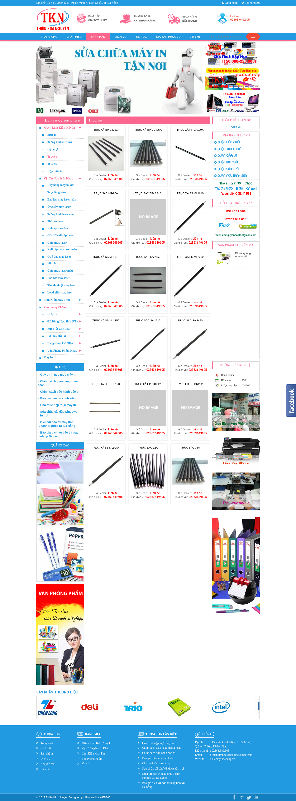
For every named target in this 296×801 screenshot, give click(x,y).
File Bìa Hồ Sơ (56, 336)
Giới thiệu (74, 37)
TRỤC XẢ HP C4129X (190, 129)
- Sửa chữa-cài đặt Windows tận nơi (57, 413)
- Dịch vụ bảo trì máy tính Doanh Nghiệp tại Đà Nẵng (56, 423)
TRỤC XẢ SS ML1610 (190, 193)
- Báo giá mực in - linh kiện (57, 398)
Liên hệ (195, 37)
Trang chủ (49, 37)
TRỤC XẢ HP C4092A (105, 129)
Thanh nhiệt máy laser (61, 285)
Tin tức (141, 37)
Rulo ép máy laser (58, 228)
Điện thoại (201, 750)
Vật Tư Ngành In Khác (58, 178)
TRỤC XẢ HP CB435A (148, 129)
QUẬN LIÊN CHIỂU (227, 142)
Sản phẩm (98, 37)
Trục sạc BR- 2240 (148, 193)
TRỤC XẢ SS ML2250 (190, 256)
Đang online (227, 374)
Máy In (48, 357)
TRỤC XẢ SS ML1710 (105, 256)
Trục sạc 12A (148, 447)
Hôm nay (226, 380)
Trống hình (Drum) (59, 142)
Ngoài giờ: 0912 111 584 (236, 193)
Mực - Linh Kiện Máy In (59, 127)
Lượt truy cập (229, 385)
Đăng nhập (230, 2)
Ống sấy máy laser (59, 206)
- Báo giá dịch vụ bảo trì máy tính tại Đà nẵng (58, 434)
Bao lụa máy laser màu (61, 199)
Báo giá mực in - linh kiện (157, 758)
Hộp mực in (54, 171)
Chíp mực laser (57, 242)
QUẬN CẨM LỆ (225, 155)
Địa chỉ (199, 742)
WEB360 (105, 797)
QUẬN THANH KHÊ (227, 149)
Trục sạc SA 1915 (147, 320)
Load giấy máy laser (60, 292)
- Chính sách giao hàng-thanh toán (59, 383)
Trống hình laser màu (61, 214)
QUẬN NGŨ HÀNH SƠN (230, 175)
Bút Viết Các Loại (58, 328)
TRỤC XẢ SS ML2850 (105, 320)
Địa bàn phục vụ (168, 37)
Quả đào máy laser (59, 256)
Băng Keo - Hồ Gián (60, 343)
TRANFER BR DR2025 (190, 384)
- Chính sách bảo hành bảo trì (59, 391)
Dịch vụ (120, 37)
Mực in (52, 134)
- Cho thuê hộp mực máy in (57, 405)
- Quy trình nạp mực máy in (57, 374)
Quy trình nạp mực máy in (158, 743)
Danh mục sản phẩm (62, 120)
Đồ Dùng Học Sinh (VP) (62, 321)
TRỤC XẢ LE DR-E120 (106, 384)
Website (199, 759)
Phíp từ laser (55, 221)
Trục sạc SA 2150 (147, 256)
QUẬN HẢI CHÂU (226, 162)
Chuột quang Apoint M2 (243, 255)
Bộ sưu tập (235, 421)
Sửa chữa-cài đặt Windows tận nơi (163, 768)
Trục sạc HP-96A (106, 193)
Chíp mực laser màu (60, 270)
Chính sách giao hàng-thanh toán (161, 747)
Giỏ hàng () (250, 2)
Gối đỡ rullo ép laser (60, 235)
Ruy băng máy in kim (60, 185)
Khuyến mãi (47, 764)
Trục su (52, 156)
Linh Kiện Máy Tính (57, 299)
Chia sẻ (235, 126)
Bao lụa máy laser (58, 278)
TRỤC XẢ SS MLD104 (106, 447)
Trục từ (52, 163)
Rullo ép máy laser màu (62, 249)
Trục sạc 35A (190, 447)
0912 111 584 (235, 211)
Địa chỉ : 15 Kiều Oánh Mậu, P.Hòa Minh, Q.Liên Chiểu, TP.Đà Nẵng (77, 2)
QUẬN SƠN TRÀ (226, 169)
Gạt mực (53, 149)
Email (198, 754)
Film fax (52, 263)
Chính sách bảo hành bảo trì (159, 753)
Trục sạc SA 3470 (190, 320)
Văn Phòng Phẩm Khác (62, 350)
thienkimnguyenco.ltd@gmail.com (235, 235)
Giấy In (52, 314)
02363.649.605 (235, 219)
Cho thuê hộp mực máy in (157, 763)
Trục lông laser (56, 192)
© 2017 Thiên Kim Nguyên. (52, 797)
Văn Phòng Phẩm (55, 307)
